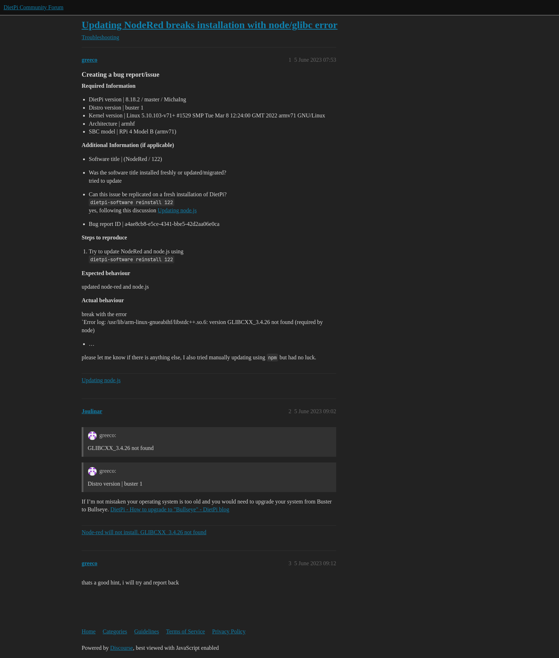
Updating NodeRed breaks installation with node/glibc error (210, 24)
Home (89, 631)
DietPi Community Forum (33, 7)
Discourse (121, 648)
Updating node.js (177, 210)
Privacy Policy (229, 631)
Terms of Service (185, 631)
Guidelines (146, 631)
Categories (115, 631)
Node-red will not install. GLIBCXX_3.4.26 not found (144, 532)
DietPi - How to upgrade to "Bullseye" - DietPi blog (169, 509)
